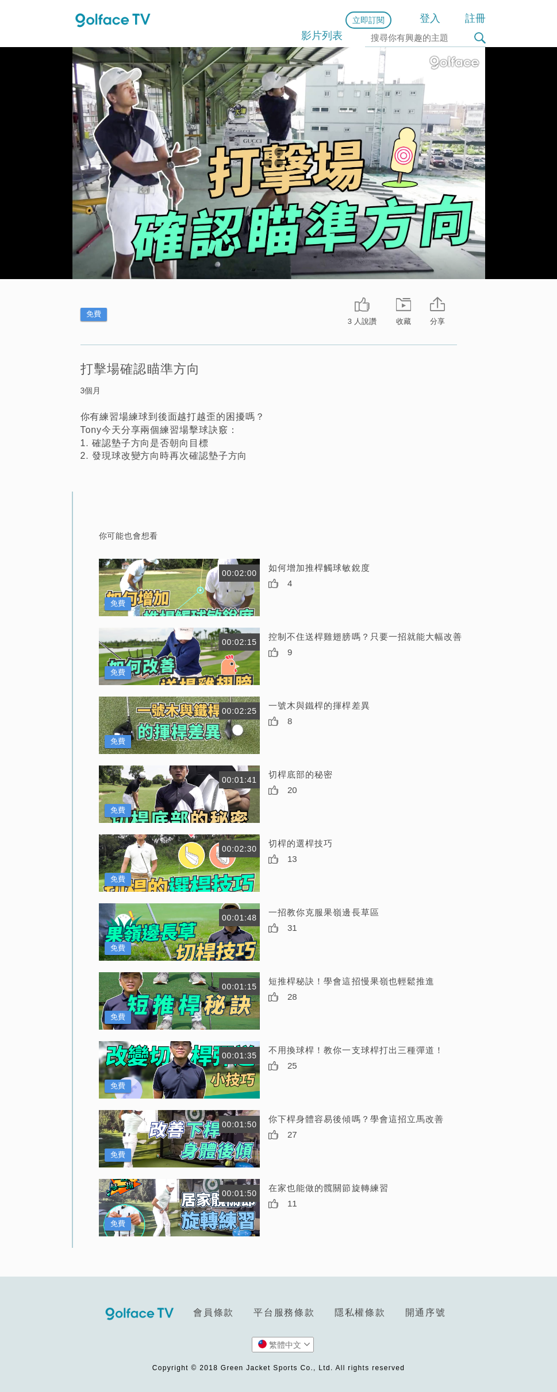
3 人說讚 (362, 321)
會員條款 (213, 1312)
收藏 (403, 321)
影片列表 (322, 35)
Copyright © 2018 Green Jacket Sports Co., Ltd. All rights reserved (278, 1368)
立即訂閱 (368, 20)
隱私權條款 (360, 1312)
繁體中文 (284, 1344)
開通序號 (425, 1312)
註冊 (475, 18)
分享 (437, 321)
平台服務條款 (284, 1312)
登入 (430, 18)
